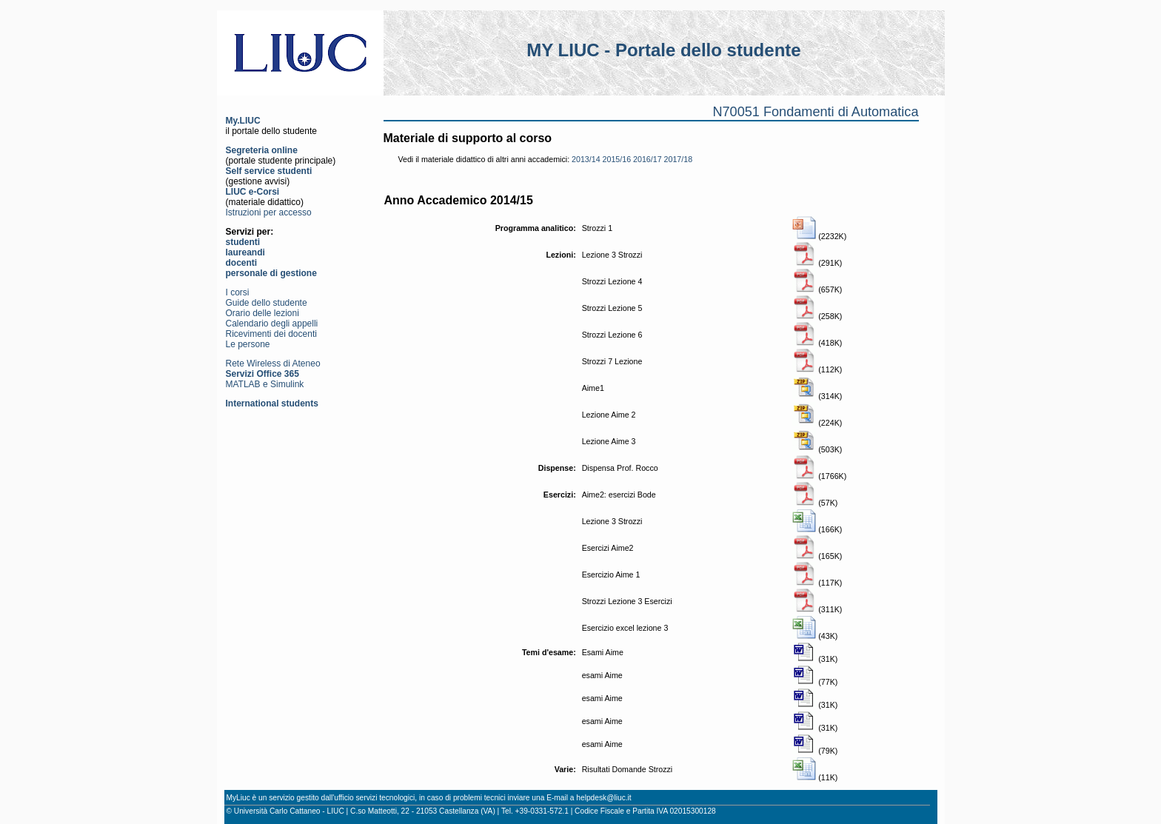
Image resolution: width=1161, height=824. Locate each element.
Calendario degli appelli (272, 323)
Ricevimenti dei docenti (271, 334)
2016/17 (647, 159)
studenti (243, 242)
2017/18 (678, 159)
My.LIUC (243, 120)
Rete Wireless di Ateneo (273, 363)
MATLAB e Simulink (265, 384)
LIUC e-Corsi (253, 192)
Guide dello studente (266, 303)
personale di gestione (271, 273)
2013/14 (586, 159)
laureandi (245, 252)
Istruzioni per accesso (269, 212)
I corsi (238, 292)
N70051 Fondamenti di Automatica (815, 111)
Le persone (248, 344)
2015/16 (617, 159)
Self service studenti (269, 171)
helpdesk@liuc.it (603, 798)
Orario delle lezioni (262, 313)
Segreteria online (262, 150)
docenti (242, 263)
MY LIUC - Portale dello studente (663, 50)
